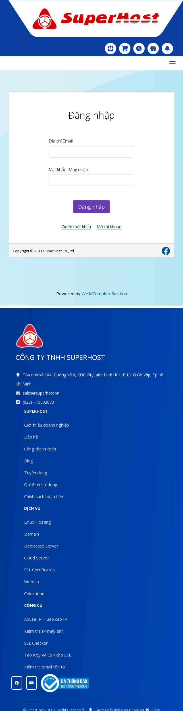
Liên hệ (31, 437)
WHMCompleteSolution (104, 293)
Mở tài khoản (109, 226)
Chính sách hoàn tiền (43, 496)
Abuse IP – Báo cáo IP (45, 619)
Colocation (34, 593)
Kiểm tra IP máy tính (44, 631)
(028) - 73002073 (38, 402)
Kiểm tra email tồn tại (45, 667)
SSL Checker (36, 643)
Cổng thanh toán (40, 449)
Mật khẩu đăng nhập (68, 169)
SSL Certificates (39, 569)
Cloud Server (36, 558)
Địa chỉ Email (61, 141)
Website (32, 581)
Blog (28, 460)
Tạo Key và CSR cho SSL (47, 655)
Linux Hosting (37, 522)
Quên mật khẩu (76, 226)
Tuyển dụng (35, 472)
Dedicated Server (41, 546)
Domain (31, 534)
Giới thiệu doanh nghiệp (46, 425)
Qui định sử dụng (40, 484)
